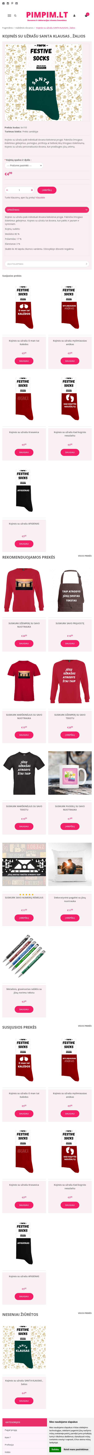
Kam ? (8, 1437)
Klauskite (40, 197)
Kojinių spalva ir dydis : (18, 159)
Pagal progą (11, 1430)
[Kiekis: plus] (32, 190)
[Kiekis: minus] (7, 190)
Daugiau (24, 361)
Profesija (9, 1444)
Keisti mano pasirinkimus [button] (76, 1449)
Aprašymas (13, 209)
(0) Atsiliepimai (15, 264)
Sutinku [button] (55, 1449)
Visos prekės (85, 555)
